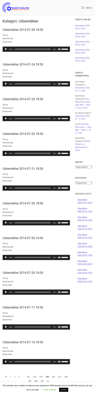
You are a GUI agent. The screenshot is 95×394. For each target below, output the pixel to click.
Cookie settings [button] (49, 390)
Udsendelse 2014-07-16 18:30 (23, 342)
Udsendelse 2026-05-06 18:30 (85, 210)
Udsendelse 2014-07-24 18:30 (23, 64)
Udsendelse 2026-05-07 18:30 (85, 201)
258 (66, 377)
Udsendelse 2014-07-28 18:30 (23, 30)
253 (34, 377)
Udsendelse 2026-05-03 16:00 (85, 236)
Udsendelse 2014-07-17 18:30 (23, 307)
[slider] (33, 49)
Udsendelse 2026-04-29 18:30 (85, 280)
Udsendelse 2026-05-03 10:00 (85, 253)
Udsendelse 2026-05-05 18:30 (85, 218)
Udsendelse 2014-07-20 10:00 (23, 273)
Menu (86, 7)
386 (36, 381)
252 (28, 377)
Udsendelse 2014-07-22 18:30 (23, 134)
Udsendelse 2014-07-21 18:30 (23, 168)
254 (41, 377)
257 (59, 377)
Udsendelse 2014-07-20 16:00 (23, 238)
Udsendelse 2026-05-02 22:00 (85, 262)
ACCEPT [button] (64, 390)
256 (53, 377)
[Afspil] (6, 49)
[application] (36, 49)
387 (42, 381)
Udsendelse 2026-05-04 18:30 (85, 227)
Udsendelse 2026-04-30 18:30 (85, 271)
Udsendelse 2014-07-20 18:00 (23, 203)
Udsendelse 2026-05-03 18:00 (85, 245)
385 (29, 381)
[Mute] (59, 49)
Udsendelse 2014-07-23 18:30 (23, 99)
